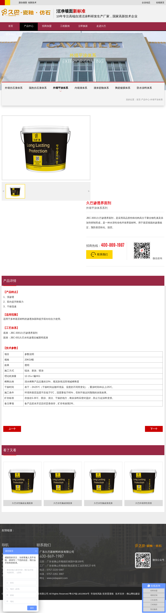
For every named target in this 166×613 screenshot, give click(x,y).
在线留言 (160, 2)
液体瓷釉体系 (114, 88)
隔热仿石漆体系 (42, 88)
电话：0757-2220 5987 (52, 583)
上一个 (12, 442)
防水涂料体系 (14, 100)
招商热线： (105, 258)
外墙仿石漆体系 (15, 88)
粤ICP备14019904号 (79, 606)
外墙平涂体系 (68, 88)
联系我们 (99, 267)
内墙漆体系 (90, 88)
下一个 (153, 442)
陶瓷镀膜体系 (138, 88)
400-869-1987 (52, 569)
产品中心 (145, 113)
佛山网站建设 (133, 606)
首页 (138, 113)
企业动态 (146, 2)
